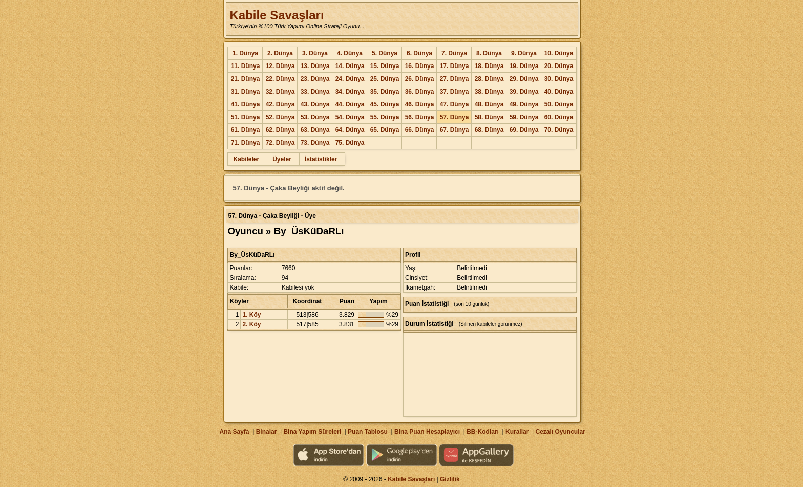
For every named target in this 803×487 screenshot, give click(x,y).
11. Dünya (245, 66)
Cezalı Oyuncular (560, 431)
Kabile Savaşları (276, 15)
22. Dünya (280, 78)
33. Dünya (315, 91)
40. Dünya (559, 91)
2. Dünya (280, 53)
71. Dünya (245, 142)
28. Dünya (489, 78)
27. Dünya (454, 78)
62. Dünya (280, 130)
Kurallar (517, 431)
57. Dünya (454, 117)
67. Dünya (454, 130)
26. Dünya (419, 78)
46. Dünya (419, 104)
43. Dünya (315, 104)
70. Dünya (559, 130)
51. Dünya (245, 117)
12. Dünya (280, 66)
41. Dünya (245, 104)
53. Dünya (315, 117)
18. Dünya (489, 66)
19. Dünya (524, 66)
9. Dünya (524, 53)
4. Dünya (350, 53)
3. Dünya (315, 53)
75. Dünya (350, 142)
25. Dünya (384, 78)
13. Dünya (315, 66)
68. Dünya (489, 130)
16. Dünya (419, 66)
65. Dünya (384, 130)
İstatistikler (321, 159)
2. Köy (251, 324)
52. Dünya (280, 117)
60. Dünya (559, 117)
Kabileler (246, 159)
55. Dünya (384, 117)
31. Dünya (245, 91)
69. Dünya (524, 130)
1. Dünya (245, 53)
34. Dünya (350, 91)
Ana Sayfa (234, 431)
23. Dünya (315, 78)
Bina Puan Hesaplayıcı (427, 431)
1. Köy (251, 314)
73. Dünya (315, 142)
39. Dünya (524, 91)
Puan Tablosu (368, 431)
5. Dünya (384, 53)
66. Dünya (419, 130)
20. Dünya (559, 66)
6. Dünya (419, 53)
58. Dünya (489, 117)
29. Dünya (524, 78)
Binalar (266, 431)
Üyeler (281, 159)
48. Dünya (489, 104)
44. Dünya (350, 104)
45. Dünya (384, 104)
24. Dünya (350, 78)
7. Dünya (454, 53)
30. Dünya (559, 78)
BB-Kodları (483, 431)
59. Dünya (524, 117)
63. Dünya (315, 130)
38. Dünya (489, 91)
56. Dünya (419, 117)
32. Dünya (280, 91)
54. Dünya (350, 117)
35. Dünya (384, 91)
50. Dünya (559, 104)
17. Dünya (454, 66)
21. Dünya (245, 78)
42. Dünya (280, 104)
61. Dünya (245, 130)
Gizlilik (450, 479)
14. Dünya (350, 66)
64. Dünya (350, 130)
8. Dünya (489, 53)
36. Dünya (419, 91)
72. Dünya (280, 142)
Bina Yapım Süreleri (312, 431)
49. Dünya (524, 104)
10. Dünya (559, 53)
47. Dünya (454, 104)
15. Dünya (384, 66)
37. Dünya (454, 91)
